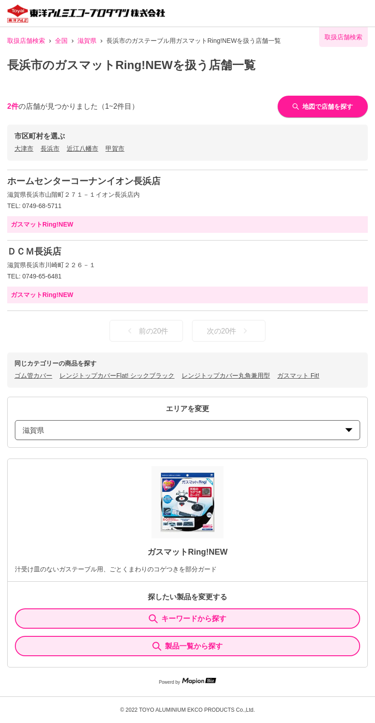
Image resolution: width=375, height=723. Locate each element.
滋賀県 (87, 40)
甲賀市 (114, 148)
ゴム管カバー (33, 375)
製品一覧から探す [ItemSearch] (187, 646)
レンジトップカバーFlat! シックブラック (116, 375)
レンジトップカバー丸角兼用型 (226, 375)
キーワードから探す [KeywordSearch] (187, 618)
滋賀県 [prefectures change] (187, 430)
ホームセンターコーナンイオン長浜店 (83, 181)
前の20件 (146, 330)
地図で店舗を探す (323, 106)
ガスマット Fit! (298, 375)
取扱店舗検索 (26, 40)
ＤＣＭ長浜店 (34, 251)
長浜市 (50, 148)
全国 (61, 40)
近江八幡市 (82, 148)
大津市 (23, 148)
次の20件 (229, 330)
